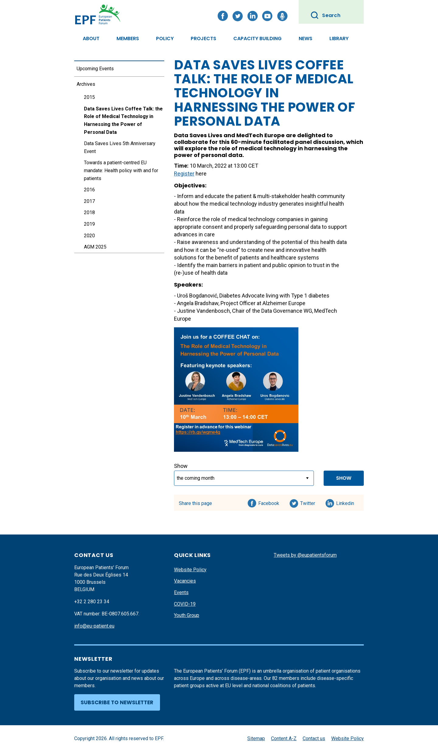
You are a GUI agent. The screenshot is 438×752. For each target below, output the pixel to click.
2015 (89, 97)
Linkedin (345, 502)
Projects (203, 38)
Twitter (309, 502)
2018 (89, 212)
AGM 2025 (95, 247)
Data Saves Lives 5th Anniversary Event (119, 147)
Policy (165, 38)
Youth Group (186, 615)
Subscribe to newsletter (117, 702)
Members (127, 38)
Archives (86, 84)
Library (339, 38)
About (91, 38)
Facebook (268, 502)
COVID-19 (185, 604)
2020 (89, 235)
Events (181, 592)
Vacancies (185, 581)
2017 (89, 201)
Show (181, 466)
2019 (89, 224)
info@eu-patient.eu (94, 626)
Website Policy (190, 570)
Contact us (314, 738)
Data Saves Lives (198, 135)
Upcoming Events (95, 68)
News (305, 38)
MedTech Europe (260, 135)
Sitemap (256, 738)
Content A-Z (284, 738)
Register (184, 173)
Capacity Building (257, 38)
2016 (89, 190)
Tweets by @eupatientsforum (305, 555)
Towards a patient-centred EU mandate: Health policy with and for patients (121, 170)
